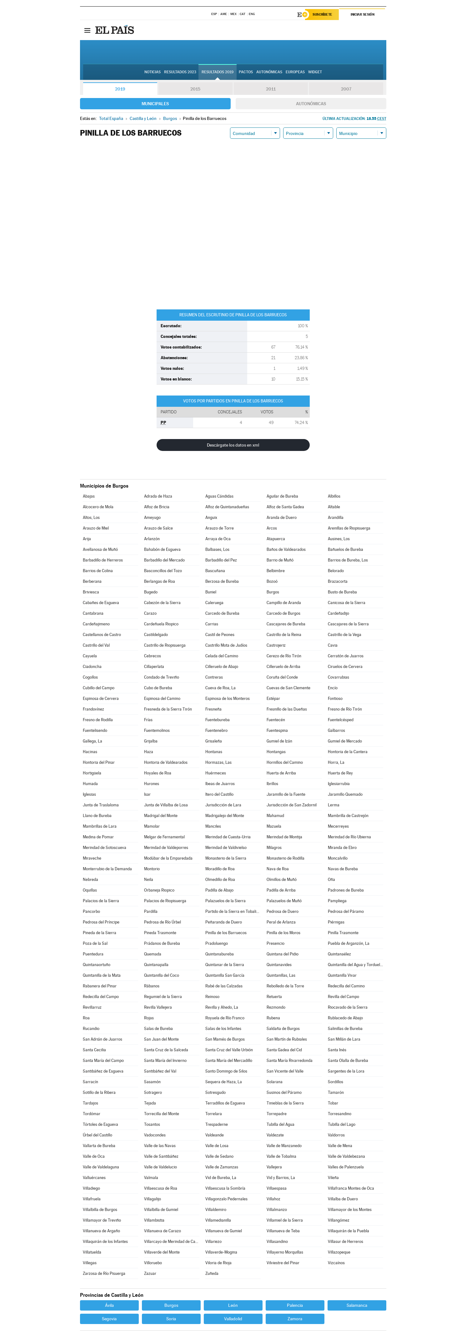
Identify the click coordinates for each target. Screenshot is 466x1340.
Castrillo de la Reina (284, 634)
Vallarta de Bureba (99, 1145)
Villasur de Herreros (345, 1241)
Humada (90, 783)
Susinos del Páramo (284, 1092)
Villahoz (273, 1199)
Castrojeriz (276, 645)
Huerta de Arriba (281, 773)
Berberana (92, 581)
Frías (148, 719)
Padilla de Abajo (219, 890)
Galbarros (336, 730)
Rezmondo (276, 1007)
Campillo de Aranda (284, 602)
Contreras (214, 677)
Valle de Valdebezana (346, 1156)
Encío (333, 688)
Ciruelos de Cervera (345, 666)
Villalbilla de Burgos (100, 1209)
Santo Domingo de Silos (226, 1071)
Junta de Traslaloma (101, 805)
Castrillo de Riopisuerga (165, 645)
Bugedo (151, 592)
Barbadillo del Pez (221, 560)
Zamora (295, 1318)
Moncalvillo (338, 858)
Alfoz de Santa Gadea (285, 506)
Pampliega (337, 900)
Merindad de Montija (284, 837)
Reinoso (212, 996)
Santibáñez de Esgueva (103, 1071)
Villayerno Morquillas (285, 1252)
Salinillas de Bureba (345, 1028)
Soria (171, 1318)
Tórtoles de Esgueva (100, 1124)
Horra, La (336, 762)
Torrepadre (277, 1113)
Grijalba (151, 741)
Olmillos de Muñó (282, 879)
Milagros (274, 847)
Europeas (295, 72)
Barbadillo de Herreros (103, 560)
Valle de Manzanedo (284, 1145)
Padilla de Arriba (281, 890)
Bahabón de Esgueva (162, 549)
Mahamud (275, 815)
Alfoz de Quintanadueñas (227, 506)
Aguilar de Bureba (282, 496)
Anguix (211, 517)
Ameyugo (152, 517)
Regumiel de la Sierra (163, 996)
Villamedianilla (218, 1220)
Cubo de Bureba (158, 688)
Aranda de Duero (282, 517)
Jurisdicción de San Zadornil (292, 805)
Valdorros (336, 1135)
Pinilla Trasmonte (343, 932)
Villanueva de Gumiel (223, 1231)
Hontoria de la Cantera (348, 751)
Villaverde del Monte (162, 1252)
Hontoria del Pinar (99, 762)
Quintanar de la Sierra (224, 964)
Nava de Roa (278, 869)
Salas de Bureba (158, 1028)
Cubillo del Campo (98, 688)
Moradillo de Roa (220, 869)
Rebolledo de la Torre (285, 986)
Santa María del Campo (103, 1060)
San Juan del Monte (161, 1039)
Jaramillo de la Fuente (286, 794)
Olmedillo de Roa (220, 879)
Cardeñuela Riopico (161, 624)
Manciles (213, 826)
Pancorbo (91, 911)
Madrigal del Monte (161, 815)
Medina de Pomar (98, 837)
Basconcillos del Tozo (163, 570)
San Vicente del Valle (285, 1071)
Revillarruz (92, 1007)
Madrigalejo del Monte (224, 815)
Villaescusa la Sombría (225, 1188)
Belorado (336, 570)
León (233, 1305)
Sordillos (335, 1081)
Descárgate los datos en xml (233, 445)
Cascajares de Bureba (286, 624)
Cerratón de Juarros (345, 656)
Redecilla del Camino (346, 986)
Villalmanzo (277, 1209)
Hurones (151, 783)
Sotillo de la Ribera (99, 1092)
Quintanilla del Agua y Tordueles (355, 964)
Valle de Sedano (219, 1156)
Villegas (90, 1262)
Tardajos (90, 1103)
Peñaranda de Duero (223, 922)
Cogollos (90, 677)
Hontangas (276, 751)
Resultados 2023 (180, 72)
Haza (148, 751)
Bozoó (272, 581)
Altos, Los (91, 517)
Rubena (273, 1018)
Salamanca (357, 1305)
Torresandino (339, 1113)
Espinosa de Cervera (101, 698)
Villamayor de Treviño (102, 1220)
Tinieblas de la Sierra (285, 1103)
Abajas (89, 496)
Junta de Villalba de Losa (166, 805)
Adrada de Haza (158, 496)
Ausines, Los (339, 538)
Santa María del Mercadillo (228, 1060)
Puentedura (93, 954)
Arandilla (335, 517)
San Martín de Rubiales (287, 1039)
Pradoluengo (216, 943)
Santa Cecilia (94, 1050)
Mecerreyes (338, 826)
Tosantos (152, 1124)
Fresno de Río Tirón (345, 709)
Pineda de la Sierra (99, 932)
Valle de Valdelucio (160, 1167)
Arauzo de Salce (158, 528)
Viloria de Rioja (218, 1262)
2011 (271, 88)
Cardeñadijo (338, 613)
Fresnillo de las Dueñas (287, 709)
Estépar (273, 698)
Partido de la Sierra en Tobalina (232, 911)
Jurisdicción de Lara (223, 805)
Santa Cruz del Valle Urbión (229, 1050)
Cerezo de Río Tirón (284, 656)
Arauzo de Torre (219, 528)
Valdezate (275, 1135)
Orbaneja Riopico (159, 890)
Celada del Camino (221, 656)
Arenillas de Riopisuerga (349, 528)
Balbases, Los (217, 549)
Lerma (333, 805)
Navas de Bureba (343, 869)
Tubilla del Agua (280, 1124)
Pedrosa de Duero (282, 911)
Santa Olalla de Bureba (348, 1060)
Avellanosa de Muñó (100, 549)
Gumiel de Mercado (345, 741)
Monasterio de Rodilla (285, 858)
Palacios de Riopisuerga (165, 900)
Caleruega (214, 602)
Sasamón (152, 1081)
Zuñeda (211, 1273)
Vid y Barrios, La (281, 1177)
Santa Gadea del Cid (284, 1050)
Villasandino (277, 1241)
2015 (195, 88)
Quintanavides (279, 964)
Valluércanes (94, 1177)
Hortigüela (92, 773)
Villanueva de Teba (283, 1231)
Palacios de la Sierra (101, 900)
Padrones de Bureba (346, 890)
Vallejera (274, 1167)
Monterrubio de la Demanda (107, 869)
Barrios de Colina (98, 570)
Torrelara (213, 1113)
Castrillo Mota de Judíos (226, 645)
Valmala (151, 1177)
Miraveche (92, 858)
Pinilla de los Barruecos (226, 932)
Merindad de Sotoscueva (104, 847)
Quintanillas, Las (281, 975)
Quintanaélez (339, 954)
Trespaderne (216, 1124)
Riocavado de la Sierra (348, 1007)
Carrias (211, 624)
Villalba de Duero (343, 1199)
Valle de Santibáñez (161, 1156)
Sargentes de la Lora (346, 1071)
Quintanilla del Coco (161, 975)
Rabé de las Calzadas (224, 986)
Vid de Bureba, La (220, 1177)
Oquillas (90, 890)
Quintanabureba (219, 954)
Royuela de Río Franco (224, 1018)
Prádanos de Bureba (162, 943)
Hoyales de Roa (157, 773)
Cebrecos (152, 656)
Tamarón (336, 1092)
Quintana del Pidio (282, 954)
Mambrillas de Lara (100, 826)
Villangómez (338, 1220)
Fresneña (213, 709)
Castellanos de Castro (102, 634)
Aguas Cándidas (219, 496)
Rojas (149, 1018)
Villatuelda (92, 1252)
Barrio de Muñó (280, 560)
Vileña (333, 1177)
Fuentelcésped (340, 719)
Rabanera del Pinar (100, 986)
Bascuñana (215, 570)
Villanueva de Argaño (101, 1231)
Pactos (246, 72)
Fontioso (335, 698)
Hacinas (90, 751)
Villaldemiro (215, 1209)
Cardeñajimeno (96, 624)
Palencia (295, 1305)
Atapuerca (276, 538)
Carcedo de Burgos (283, 613)
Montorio (152, 869)
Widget (315, 72)
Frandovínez (93, 709)
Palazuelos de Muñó (284, 900)
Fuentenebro (216, 730)
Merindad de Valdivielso (226, 847)
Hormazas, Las (218, 762)
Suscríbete (323, 15)
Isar (147, 794)
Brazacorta (338, 581)
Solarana (275, 1081)
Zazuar (150, 1273)
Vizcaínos (336, 1262)
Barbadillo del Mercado (164, 560)
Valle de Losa (216, 1145)
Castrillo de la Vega (344, 634)
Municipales (155, 103)
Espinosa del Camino (162, 698)
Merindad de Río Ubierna (349, 837)
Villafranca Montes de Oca (351, 1188)
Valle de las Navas (160, 1145)
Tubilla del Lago (341, 1124)
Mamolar (152, 826)
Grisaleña (213, 741)
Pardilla (151, 911)
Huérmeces (215, 773)
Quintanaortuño (96, 964)
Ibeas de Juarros (220, 783)
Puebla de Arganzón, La (348, 943)
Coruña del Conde (282, 677)
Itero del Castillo (219, 794)
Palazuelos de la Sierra (225, 900)
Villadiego (91, 1188)
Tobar (333, 1103)
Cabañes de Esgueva (101, 602)
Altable (334, 506)
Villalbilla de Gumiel (161, 1209)
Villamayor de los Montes (350, 1209)
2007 (346, 88)
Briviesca (91, 592)
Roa (86, 1018)
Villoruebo (153, 1262)
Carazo (150, 613)
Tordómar (91, 1113)
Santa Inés (337, 1050)
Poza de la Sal (95, 943)
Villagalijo (152, 1199)
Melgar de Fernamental (164, 837)
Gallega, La (92, 741)
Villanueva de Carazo (162, 1231)
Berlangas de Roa (159, 581)
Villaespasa (277, 1188)
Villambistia (154, 1220)
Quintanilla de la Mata (102, 975)
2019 (120, 88)
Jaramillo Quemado (345, 794)
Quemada (152, 954)
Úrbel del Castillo (97, 1135)
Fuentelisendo (95, 730)
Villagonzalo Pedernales (226, 1199)
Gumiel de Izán (279, 741)
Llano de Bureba (97, 815)
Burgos (273, 592)
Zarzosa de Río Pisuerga (104, 1273)
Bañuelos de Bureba (345, 549)
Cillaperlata (154, 666)
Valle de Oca (94, 1156)
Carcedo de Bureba (222, 613)
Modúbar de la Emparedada (168, 858)
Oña (331, 879)
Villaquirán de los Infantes (105, 1241)
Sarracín (90, 1081)
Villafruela (92, 1199)
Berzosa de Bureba (222, 581)
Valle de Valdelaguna (101, 1167)
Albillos (334, 496)
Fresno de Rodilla (98, 719)
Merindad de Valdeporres (166, 847)
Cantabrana (93, 613)
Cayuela (90, 656)
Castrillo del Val (96, 645)
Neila (148, 879)
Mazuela (274, 826)
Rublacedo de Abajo (345, 1018)
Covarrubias (338, 677)
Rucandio (91, 1028)
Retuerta (274, 996)
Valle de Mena (340, 1145)
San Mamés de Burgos (225, 1039)
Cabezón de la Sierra (162, 602)
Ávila (109, 1305)
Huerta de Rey (340, 773)
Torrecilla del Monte (161, 1113)
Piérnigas (336, 922)
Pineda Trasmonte (160, 932)
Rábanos (151, 986)
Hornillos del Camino (285, 762)
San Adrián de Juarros (102, 1039)
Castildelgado (156, 634)
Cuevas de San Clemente (288, 688)
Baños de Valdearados (286, 549)
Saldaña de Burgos (283, 1028)
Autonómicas (311, 103)
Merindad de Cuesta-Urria (228, 837)
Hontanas (213, 751)
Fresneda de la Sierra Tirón (168, 709)
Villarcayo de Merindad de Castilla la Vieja (171, 1241)
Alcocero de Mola (98, 506)
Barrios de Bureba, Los (348, 560)
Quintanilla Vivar (342, 975)
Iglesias (89, 794)
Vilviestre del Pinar (283, 1262)
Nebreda (90, 879)
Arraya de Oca (218, 538)
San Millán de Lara (344, 1039)
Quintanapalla (156, 964)
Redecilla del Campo (101, 996)
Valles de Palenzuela (346, 1167)
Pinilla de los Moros (283, 932)
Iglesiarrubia (339, 783)
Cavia (333, 645)
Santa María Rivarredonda (290, 1060)
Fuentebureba (217, 719)
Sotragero (153, 1092)
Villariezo (213, 1241)
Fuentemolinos (157, 730)
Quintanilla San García (224, 975)
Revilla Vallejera (158, 1007)
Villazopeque (339, 1252)
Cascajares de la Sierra (348, 624)
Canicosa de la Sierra (346, 602)
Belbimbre (276, 570)
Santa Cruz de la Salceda (166, 1050)
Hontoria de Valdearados (166, 762)
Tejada (150, 1103)
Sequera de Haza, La (223, 1081)
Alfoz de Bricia (156, 506)
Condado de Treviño (161, 677)
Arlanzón (152, 538)
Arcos (272, 528)
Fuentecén (276, 719)
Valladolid (233, 1318)
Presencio (275, 943)
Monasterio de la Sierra (225, 858)
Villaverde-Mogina (221, 1252)
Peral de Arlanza (281, 922)
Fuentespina (277, 730)
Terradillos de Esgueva (225, 1103)
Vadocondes (155, 1135)
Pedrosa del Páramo (346, 911)
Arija (87, 538)
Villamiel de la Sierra (285, 1220)
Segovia (109, 1318)
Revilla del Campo (343, 996)
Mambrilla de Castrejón (348, 815)
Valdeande (214, 1135)
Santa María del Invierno (165, 1060)
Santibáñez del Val (160, 1071)
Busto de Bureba (342, 592)
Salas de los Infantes (223, 1028)
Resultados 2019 (217, 72)
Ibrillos (272, 783)
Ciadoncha (92, 666)
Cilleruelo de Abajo (221, 666)
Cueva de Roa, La (220, 688)
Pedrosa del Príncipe (101, 922)
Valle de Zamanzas (221, 1167)
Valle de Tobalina (281, 1156)
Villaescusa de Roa (160, 1188)
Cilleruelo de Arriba (283, 666)
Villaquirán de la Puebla (348, 1231)
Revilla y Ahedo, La (221, 1007)
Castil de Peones (219, 634)
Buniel (210, 592)
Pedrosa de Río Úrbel (162, 922)
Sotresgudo (215, 1092)
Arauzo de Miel (96, 528)
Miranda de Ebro (342, 847)
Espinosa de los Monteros (227, 698)
